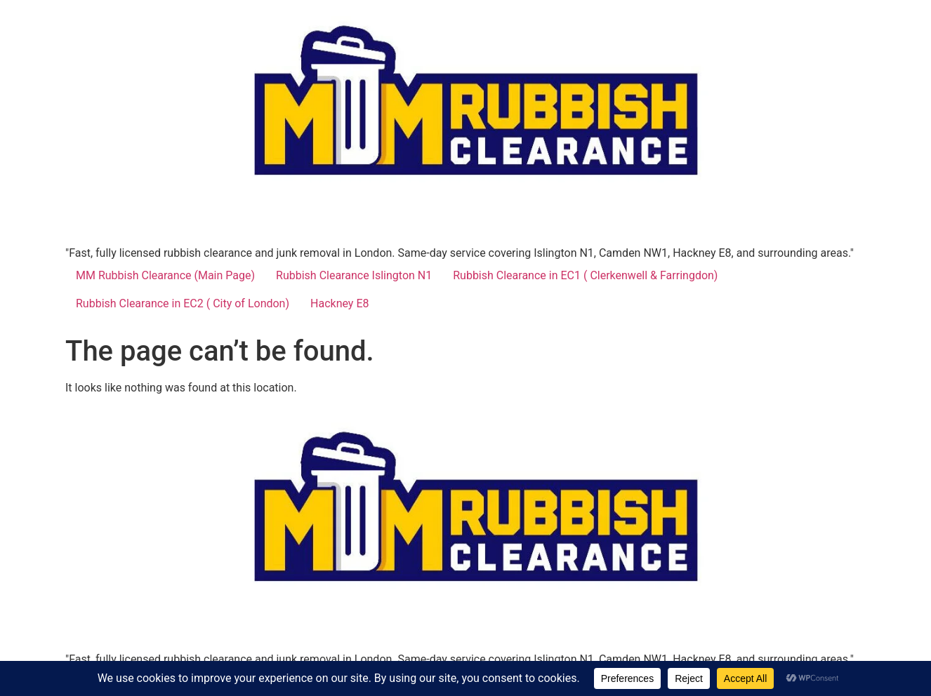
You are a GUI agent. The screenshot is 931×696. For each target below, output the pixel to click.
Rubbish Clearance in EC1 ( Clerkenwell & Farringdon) (585, 275)
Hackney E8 (339, 303)
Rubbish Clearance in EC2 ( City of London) (182, 303)
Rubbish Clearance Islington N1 (354, 275)
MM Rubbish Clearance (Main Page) (165, 275)
